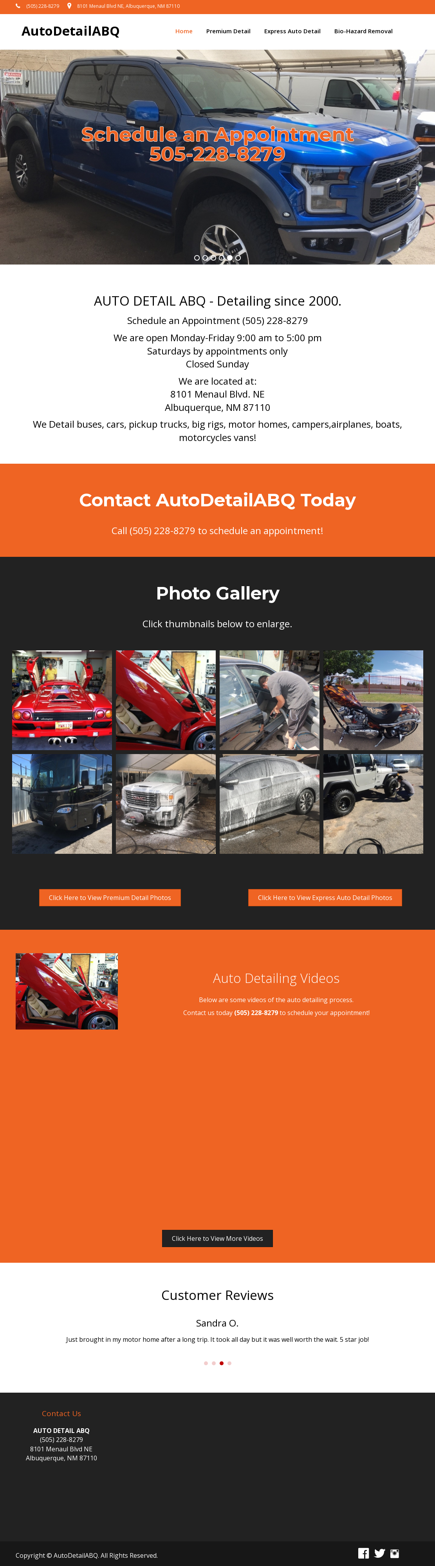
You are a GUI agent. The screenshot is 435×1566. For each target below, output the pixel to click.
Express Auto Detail (292, 31)
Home (184, 31)
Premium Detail (228, 31)
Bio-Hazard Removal (363, 31)
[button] (110, 897)
